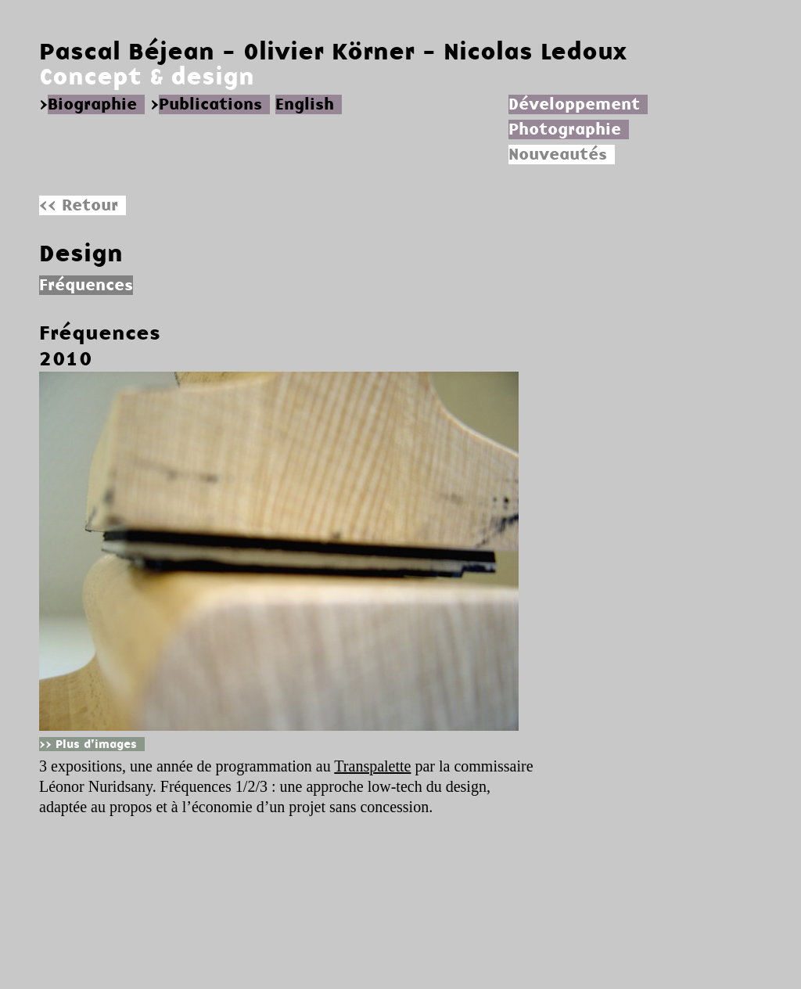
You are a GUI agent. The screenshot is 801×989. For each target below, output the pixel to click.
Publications (210, 104)
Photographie (564, 129)
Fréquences (99, 333)
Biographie (92, 104)
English (304, 104)
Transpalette (372, 766)
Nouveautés (557, 154)
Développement (574, 104)
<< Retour (78, 205)
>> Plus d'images (88, 744)
